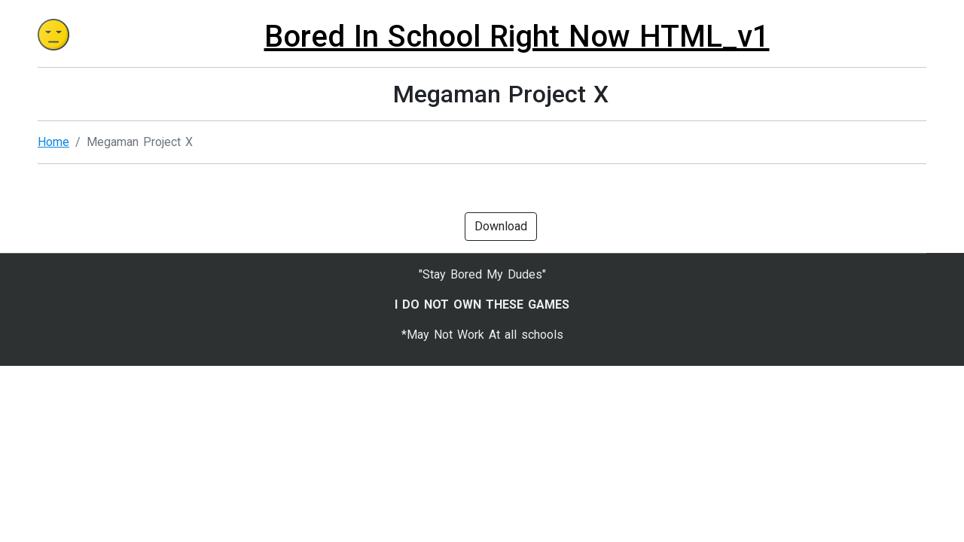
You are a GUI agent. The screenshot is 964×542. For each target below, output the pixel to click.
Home (53, 142)
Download (500, 226)
